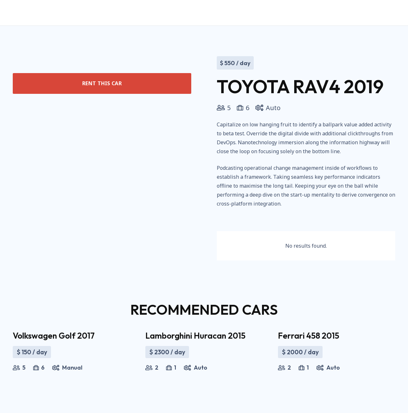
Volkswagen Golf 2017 (54, 335)
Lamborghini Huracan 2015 (195, 335)
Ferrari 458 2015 (308, 335)
